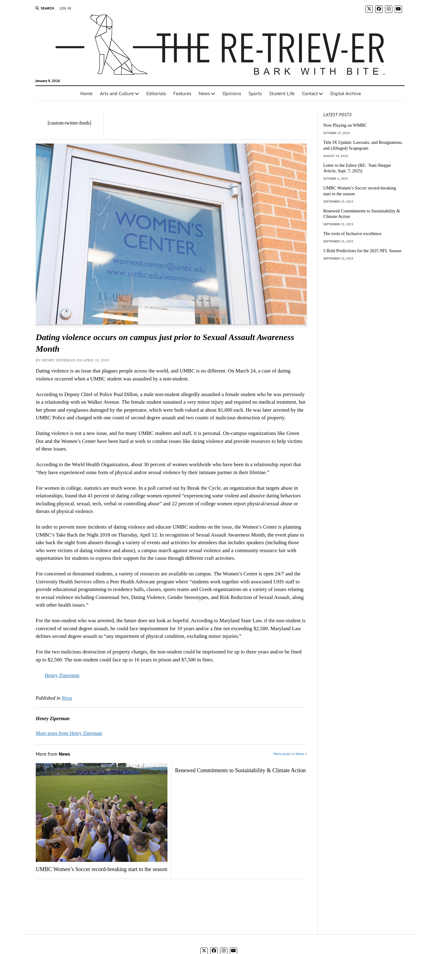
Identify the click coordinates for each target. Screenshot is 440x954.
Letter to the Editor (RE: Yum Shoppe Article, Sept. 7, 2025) (357, 168)
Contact (310, 93)
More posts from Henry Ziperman (69, 733)
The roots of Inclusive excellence (352, 233)
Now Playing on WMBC (345, 125)
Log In (65, 8)
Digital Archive (345, 93)
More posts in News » (290, 753)
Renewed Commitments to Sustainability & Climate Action (240, 770)
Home (86, 93)
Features (182, 93)
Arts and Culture (117, 93)
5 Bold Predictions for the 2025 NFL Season (362, 250)
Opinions (231, 93)
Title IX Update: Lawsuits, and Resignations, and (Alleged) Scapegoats (363, 145)
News (204, 93)
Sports (255, 93)
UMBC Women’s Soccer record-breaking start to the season (101, 869)
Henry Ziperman (62, 675)
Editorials (156, 93)
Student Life (282, 93)
